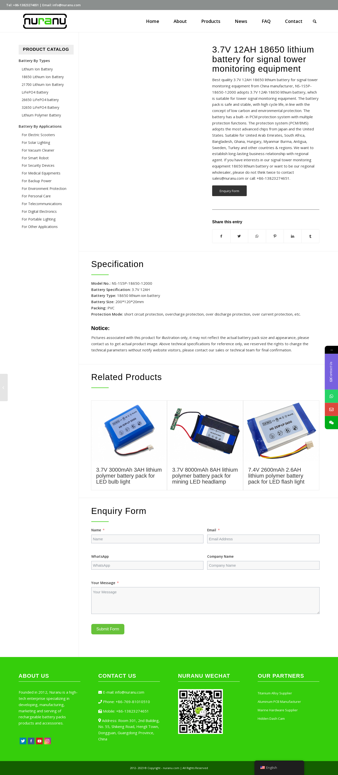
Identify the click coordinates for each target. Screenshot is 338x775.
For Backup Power (36, 180)
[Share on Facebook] (221, 236)
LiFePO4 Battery (35, 92)
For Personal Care (36, 196)
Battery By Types (34, 60)
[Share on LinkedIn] (292, 236)
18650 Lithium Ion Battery (43, 76)
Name (96, 530)
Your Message (103, 582)
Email (211, 530)
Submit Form (108, 629)
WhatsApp (100, 556)
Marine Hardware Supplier (278, 710)
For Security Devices (38, 165)
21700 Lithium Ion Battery (43, 84)
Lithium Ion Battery (37, 69)
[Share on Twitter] (239, 236)
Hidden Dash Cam (271, 718)
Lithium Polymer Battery (41, 115)
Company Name (220, 556)
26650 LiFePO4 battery (40, 99)
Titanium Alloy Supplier (275, 693)
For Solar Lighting (36, 142)
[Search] (315, 21)
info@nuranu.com (129, 692)
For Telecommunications (42, 203)
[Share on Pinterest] (275, 236)
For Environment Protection (44, 188)
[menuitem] (152, 21)
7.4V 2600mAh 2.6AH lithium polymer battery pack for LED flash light (276, 476)
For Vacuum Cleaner (38, 150)
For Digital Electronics (39, 211)
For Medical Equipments (41, 173)
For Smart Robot (35, 158)
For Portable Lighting (38, 219)
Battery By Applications (40, 126)
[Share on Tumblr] (310, 236)
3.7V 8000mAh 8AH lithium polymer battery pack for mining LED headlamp (205, 476)
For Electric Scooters (38, 134)
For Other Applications (40, 226)
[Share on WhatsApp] (257, 236)
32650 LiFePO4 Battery (40, 107)
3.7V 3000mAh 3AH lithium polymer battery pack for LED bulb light (129, 476)
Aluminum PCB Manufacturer (279, 701)
